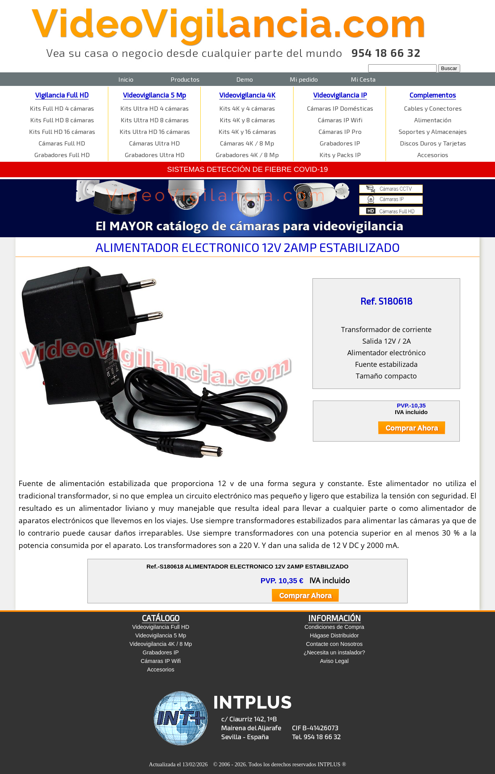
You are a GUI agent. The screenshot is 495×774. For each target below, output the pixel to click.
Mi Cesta (363, 79)
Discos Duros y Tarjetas (433, 143)
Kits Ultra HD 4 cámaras (154, 108)
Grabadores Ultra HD (154, 154)
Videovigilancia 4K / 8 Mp (161, 644)
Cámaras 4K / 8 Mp (247, 143)
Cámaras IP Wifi (340, 119)
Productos (185, 79)
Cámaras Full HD (62, 143)
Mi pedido (304, 79)
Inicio (125, 79)
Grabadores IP (340, 143)
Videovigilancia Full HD (160, 627)
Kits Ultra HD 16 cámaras (154, 131)
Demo (244, 79)
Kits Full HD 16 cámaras (62, 131)
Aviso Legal (334, 661)
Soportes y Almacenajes (433, 131)
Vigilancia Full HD (62, 95)
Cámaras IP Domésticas (340, 108)
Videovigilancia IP (340, 95)
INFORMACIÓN (334, 618)
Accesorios (432, 154)
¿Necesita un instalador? (334, 652)
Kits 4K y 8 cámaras (247, 119)
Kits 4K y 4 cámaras (247, 108)
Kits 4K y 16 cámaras (247, 131)
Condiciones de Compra (334, 627)
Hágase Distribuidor (334, 635)
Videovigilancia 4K (247, 95)
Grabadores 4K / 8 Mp (247, 154)
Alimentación (432, 119)
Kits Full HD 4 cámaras (62, 108)
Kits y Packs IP (340, 154)
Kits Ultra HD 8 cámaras (155, 119)
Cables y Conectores (433, 108)
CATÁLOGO (160, 618)
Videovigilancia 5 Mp (154, 95)
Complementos (433, 95)
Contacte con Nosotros (334, 644)
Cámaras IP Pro (340, 131)
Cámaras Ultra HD (154, 143)
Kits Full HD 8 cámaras (62, 119)
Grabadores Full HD (62, 154)
